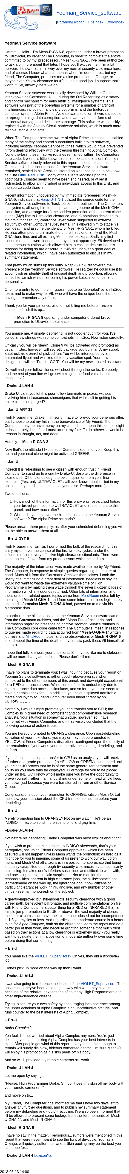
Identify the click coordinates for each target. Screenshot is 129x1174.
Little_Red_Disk (31, 175)
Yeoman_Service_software (89, 13)
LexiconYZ (43, 1155)
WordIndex (115, 22)
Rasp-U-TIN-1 (52, 199)
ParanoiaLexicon (70, 22)
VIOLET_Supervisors (52, 956)
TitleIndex (95, 22)
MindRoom (90, 596)
